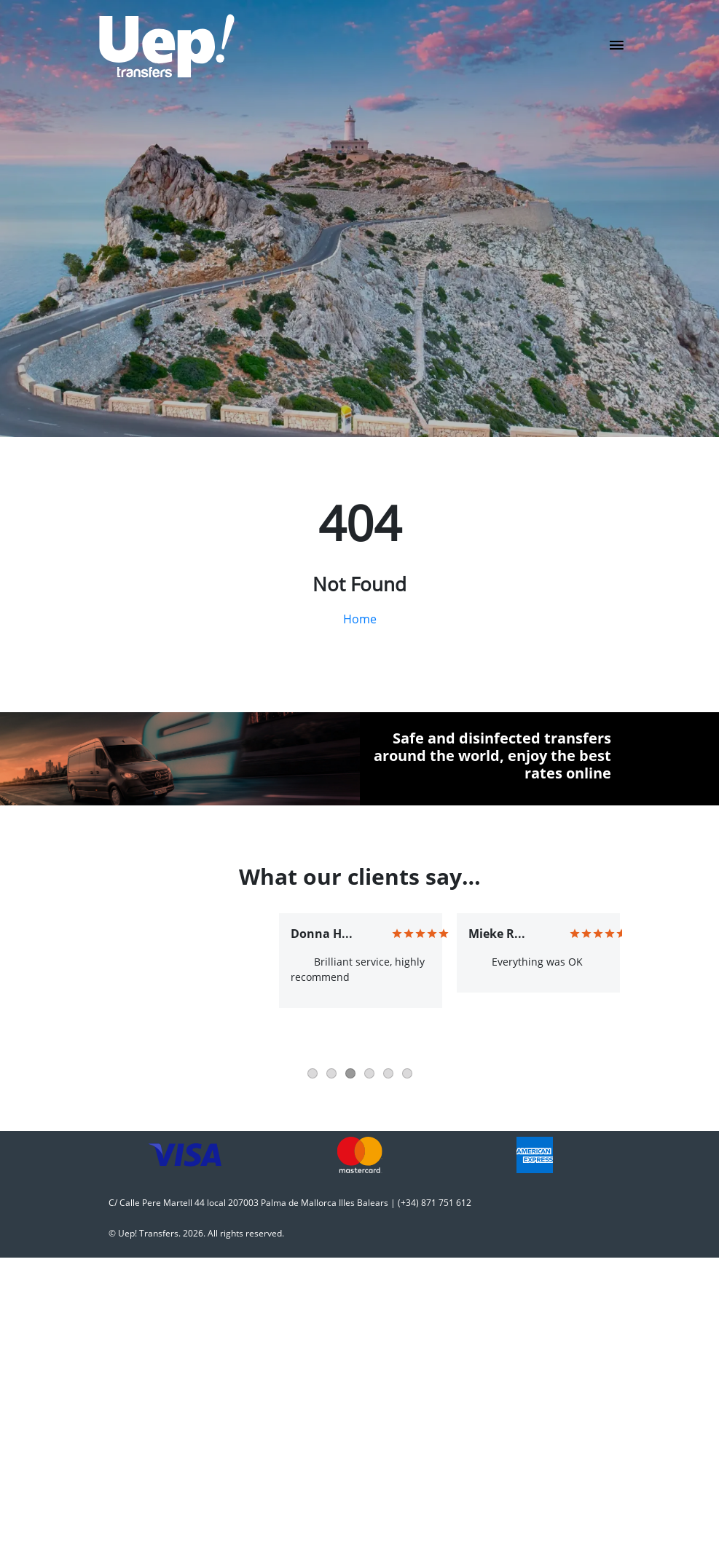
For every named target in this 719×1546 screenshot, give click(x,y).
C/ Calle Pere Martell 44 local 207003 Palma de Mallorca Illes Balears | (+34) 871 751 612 (290, 1202)
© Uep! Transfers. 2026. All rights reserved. (196, 1233)
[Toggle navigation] (617, 49)
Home (360, 619)
